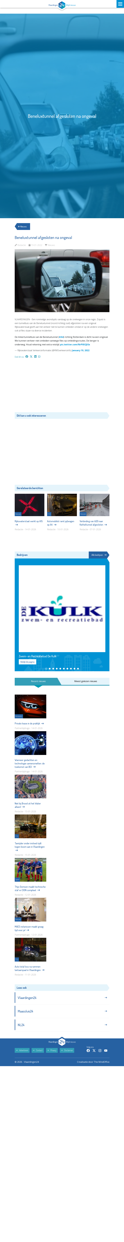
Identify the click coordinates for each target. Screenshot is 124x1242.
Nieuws (22, 226)
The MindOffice (101, 1061)
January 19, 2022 (80, 350)
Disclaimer (67, 1050)
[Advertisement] (62, 386)
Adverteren (22, 1050)
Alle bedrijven (98, 555)
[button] (46, 668)
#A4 (61, 336)
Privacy (51, 1050)
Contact (38, 1050)
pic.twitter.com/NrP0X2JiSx (75, 344)
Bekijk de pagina (27, 661)
